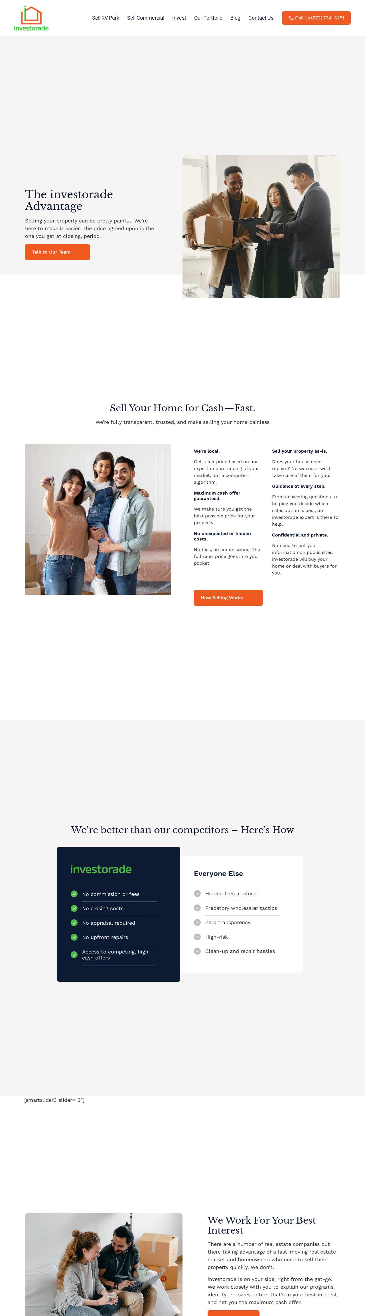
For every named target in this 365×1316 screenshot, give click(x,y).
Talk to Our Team (51, 252)
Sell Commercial (145, 18)
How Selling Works (222, 597)
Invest (179, 18)
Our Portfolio (208, 18)
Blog (235, 18)
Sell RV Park (105, 18)
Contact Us (260, 18)
